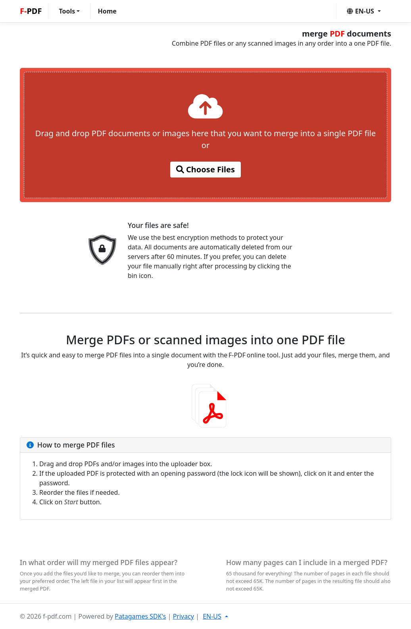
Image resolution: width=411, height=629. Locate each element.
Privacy (183, 616)
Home (107, 11)
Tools (67, 11)
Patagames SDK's (140, 616)
